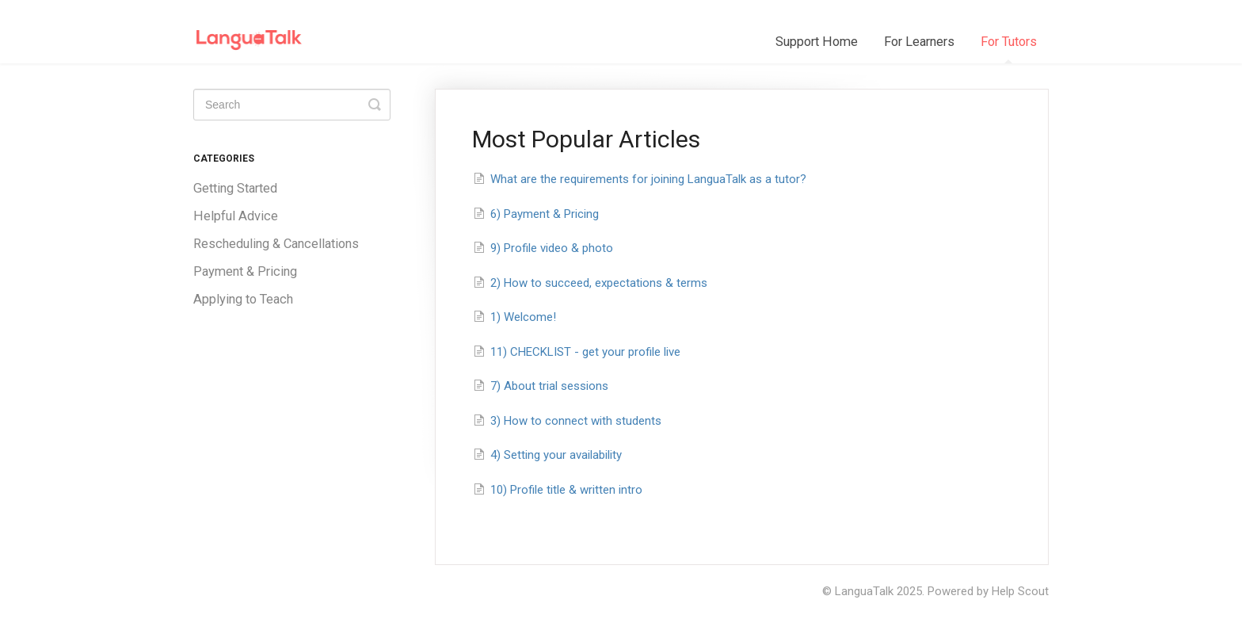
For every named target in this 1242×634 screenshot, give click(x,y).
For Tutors (1009, 48)
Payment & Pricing (245, 271)
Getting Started (235, 188)
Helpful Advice (235, 215)
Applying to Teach (243, 299)
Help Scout (1020, 591)
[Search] (292, 104)
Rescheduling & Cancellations (276, 243)
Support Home (816, 41)
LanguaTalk (864, 591)
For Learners (919, 41)
